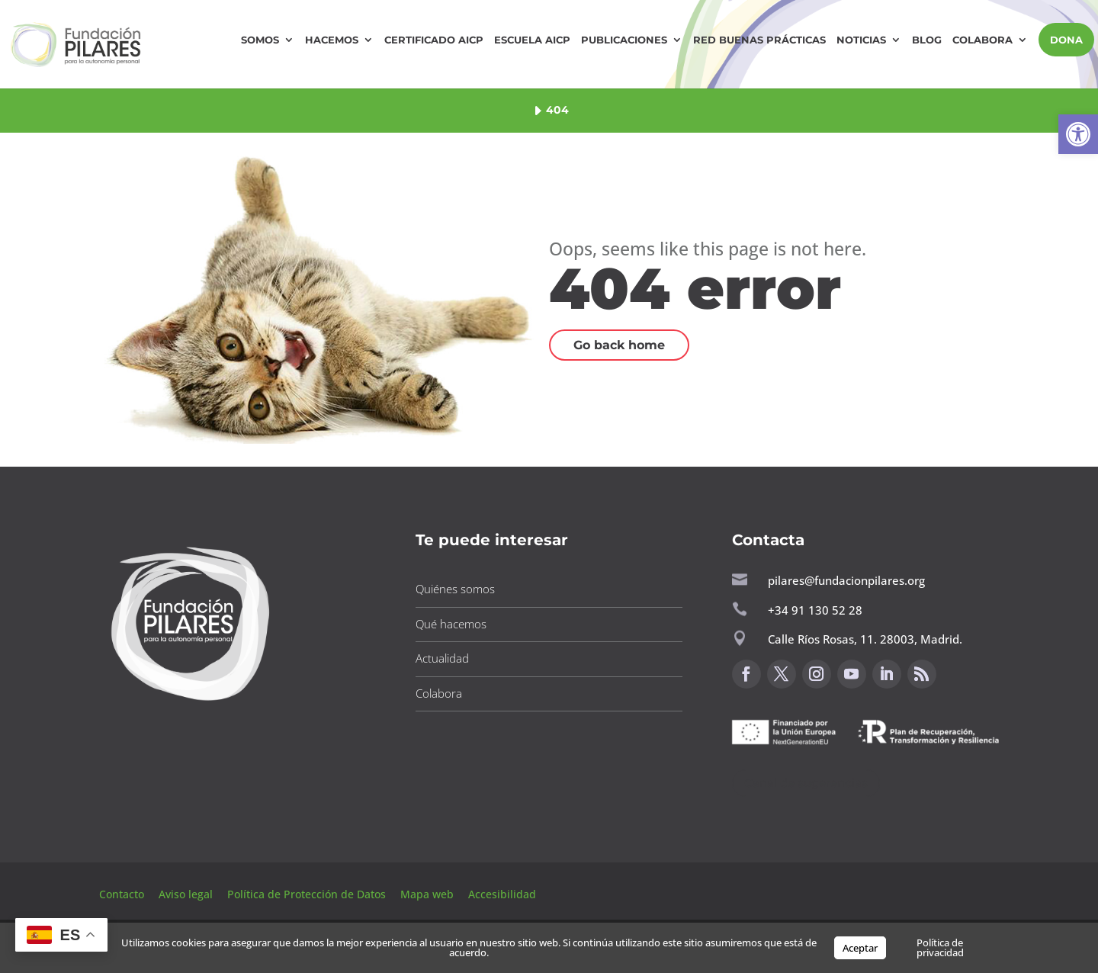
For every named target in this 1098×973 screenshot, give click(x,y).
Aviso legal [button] (187, 894)
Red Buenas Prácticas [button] (759, 40)
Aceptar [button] (860, 948)
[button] (1078, 134)
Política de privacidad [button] (940, 947)
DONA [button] (1066, 40)
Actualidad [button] (442, 658)
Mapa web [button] (427, 894)
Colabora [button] (982, 40)
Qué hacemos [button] (451, 623)
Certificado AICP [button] (433, 40)
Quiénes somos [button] (455, 588)
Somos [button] (260, 40)
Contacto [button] (123, 894)
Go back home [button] (619, 345)
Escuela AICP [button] (532, 40)
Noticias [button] (861, 40)
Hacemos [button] (331, 40)
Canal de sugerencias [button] (806, 783)
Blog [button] (927, 40)
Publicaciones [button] (624, 40)
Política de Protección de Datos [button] (308, 894)
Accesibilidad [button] (502, 894)
